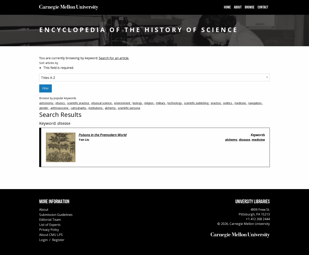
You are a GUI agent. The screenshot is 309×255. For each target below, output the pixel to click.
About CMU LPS (51, 235)
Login (43, 240)
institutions (95, 108)
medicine (241, 103)
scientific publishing (196, 103)
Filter (45, 88)
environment (122, 103)
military (161, 103)
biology (138, 103)
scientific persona (129, 108)
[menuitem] (227, 7)
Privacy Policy (49, 229)
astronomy (46, 103)
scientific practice (78, 103)
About (238, 7)
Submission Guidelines (56, 215)
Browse (249, 7)
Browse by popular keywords (154, 103)
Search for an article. (114, 58)
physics (61, 103)
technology (175, 103)
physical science (102, 103)
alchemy (110, 108)
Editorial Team (50, 219)
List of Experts (49, 225)
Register (58, 240)
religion (149, 103)
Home (227, 7)
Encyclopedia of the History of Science (138, 29)
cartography (79, 108)
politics (228, 103)
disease (244, 139)
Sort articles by (48, 63)
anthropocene (59, 108)
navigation (255, 103)
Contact (263, 7)
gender (44, 108)
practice (216, 103)
